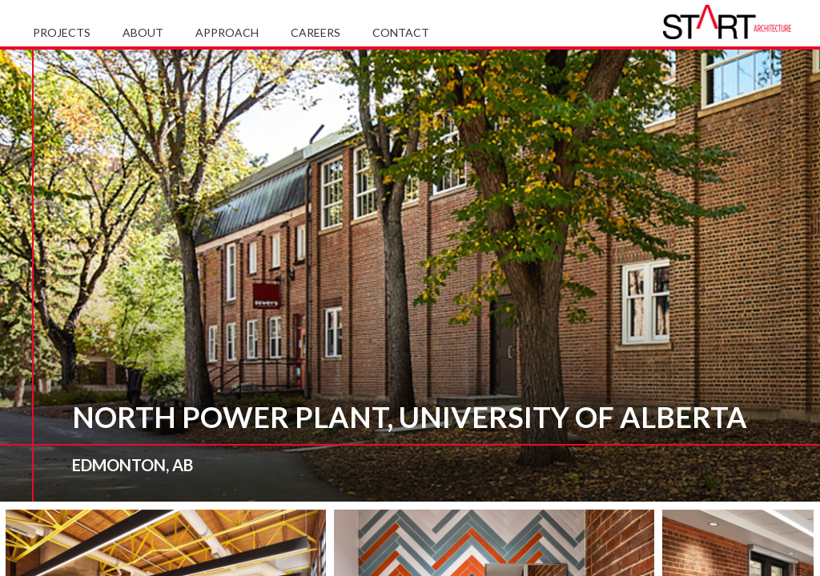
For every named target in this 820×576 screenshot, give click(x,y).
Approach (227, 32)
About (143, 32)
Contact (400, 32)
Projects (61, 32)
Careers (315, 32)
